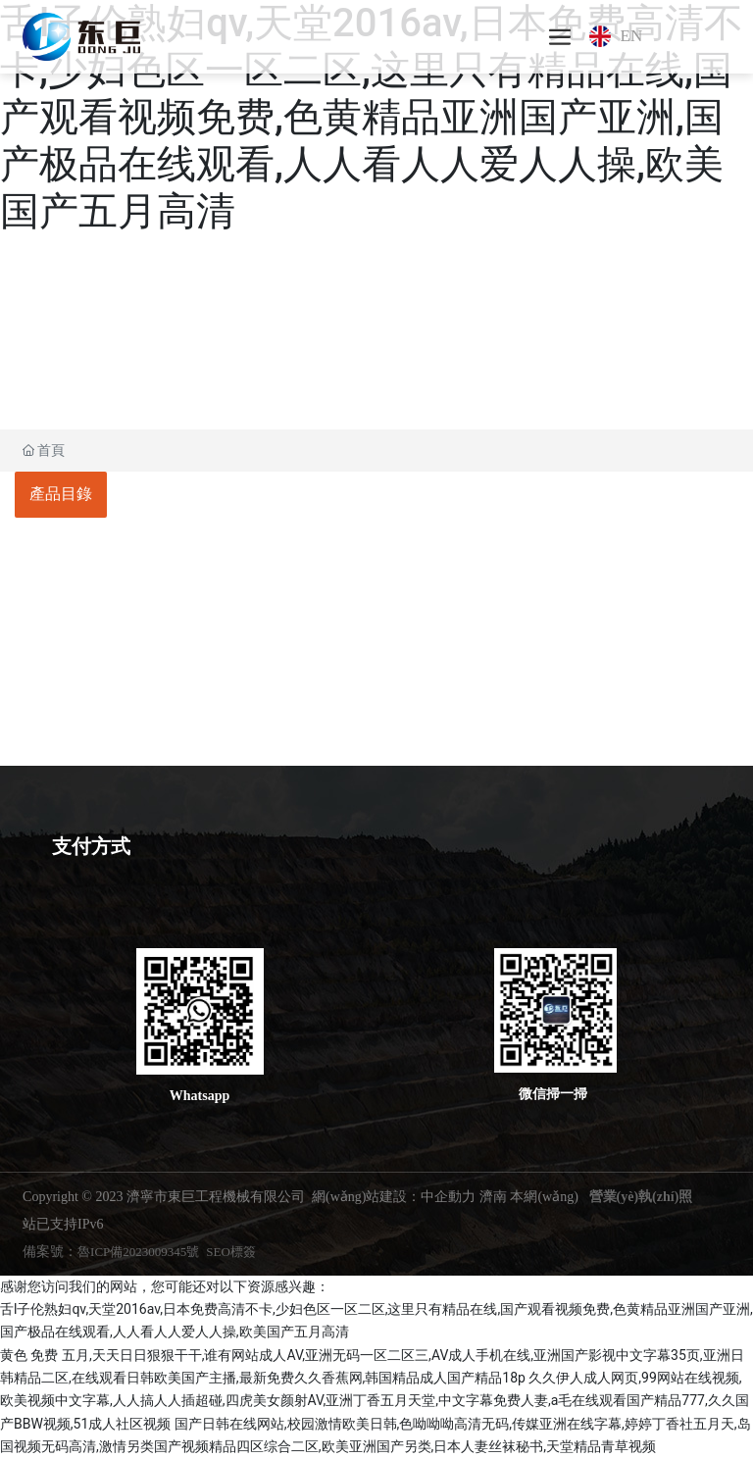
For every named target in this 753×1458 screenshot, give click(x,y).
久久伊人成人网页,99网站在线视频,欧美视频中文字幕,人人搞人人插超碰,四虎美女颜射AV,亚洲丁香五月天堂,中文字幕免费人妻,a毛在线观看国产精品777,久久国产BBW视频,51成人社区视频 (374, 1401)
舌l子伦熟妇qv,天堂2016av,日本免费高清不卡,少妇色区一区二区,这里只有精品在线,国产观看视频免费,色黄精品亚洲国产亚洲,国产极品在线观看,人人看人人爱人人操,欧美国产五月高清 (371, 117)
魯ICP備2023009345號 (138, 1251)
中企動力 (448, 1196)
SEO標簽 (231, 1251)
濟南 (493, 1196)
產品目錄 (60, 493)
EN (632, 35)
